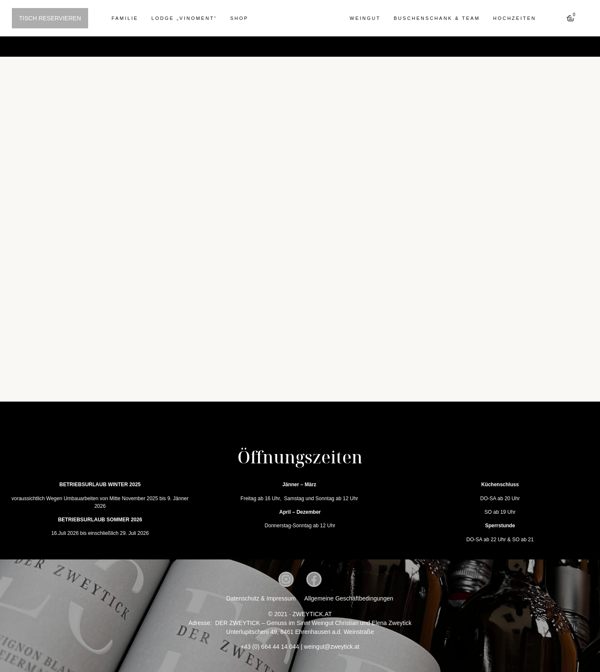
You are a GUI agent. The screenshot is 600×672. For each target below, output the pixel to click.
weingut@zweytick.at (331, 646)
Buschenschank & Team (437, 18)
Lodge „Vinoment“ (184, 18)
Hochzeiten (514, 18)
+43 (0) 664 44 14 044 (270, 646)
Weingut (365, 18)
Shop (239, 18)
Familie (124, 18)
